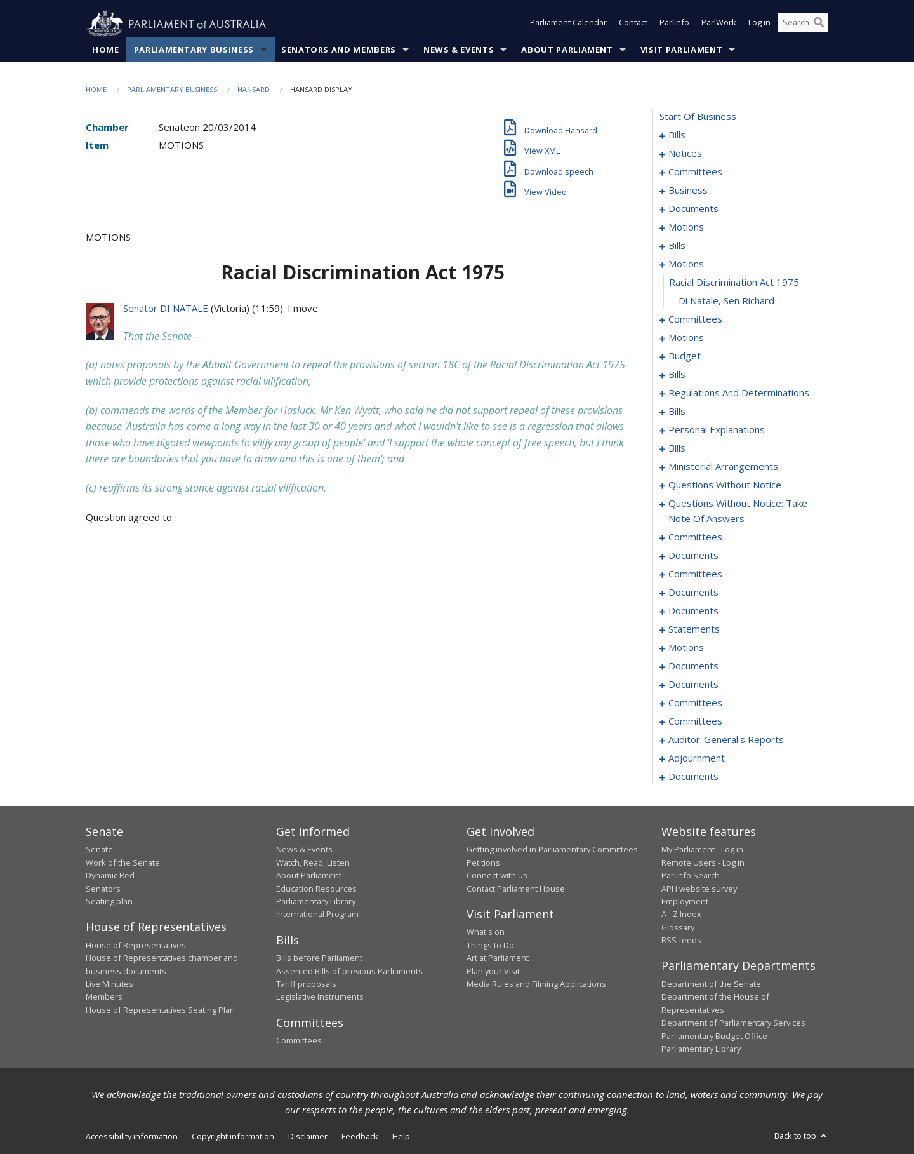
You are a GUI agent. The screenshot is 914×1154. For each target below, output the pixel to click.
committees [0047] (695, 319)
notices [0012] (685, 153)
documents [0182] (693, 666)
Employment (684, 902)
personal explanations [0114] (716, 430)
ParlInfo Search (690, 876)
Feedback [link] (359, 1137)
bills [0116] (677, 448)
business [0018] (688, 190)
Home (105, 50)
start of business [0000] (697, 117)
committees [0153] (695, 574)
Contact (633, 24)
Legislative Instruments (320, 997)
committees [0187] (695, 703)
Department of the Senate (711, 984)
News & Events (458, 50)
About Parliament (567, 50)
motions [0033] (686, 227)
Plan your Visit (493, 971)
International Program (317, 914)
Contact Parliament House (516, 888)
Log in (759, 24)
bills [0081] (677, 411)
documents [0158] (693, 592)
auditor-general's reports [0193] (726, 740)
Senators (103, 888)
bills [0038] (677, 245)
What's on (486, 932)
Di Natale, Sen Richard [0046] (726, 301)
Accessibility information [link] (132, 1137)
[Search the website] (803, 24)
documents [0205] (693, 776)
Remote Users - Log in (703, 862)
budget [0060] (684, 356)
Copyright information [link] (233, 1137)
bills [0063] (677, 374)
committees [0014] (695, 172)
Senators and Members (338, 50)
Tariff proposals (306, 984)
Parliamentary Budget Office (714, 1036)
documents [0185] (693, 684)
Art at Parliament (498, 958)
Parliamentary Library (315, 902)
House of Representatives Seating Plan (160, 1010)
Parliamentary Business (194, 50)
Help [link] (401, 1137)
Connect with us (497, 876)
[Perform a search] (818, 24)
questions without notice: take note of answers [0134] (737, 511)
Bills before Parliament (319, 958)
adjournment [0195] (696, 758)
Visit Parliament (681, 50)
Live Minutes (109, 984)
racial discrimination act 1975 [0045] (734, 282)
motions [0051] (686, 338)
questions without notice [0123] (724, 485)
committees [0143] (695, 537)
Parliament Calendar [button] (568, 24)
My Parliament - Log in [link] (702, 849)
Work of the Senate (123, 862)
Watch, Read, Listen (313, 862)
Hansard (253, 90)
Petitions (483, 862)
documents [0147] (693, 555)
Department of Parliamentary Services (733, 1023)
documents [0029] (693, 209)
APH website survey (699, 888)
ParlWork (718, 24)
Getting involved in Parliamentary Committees (552, 849)
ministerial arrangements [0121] (723, 466)
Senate (99, 849)
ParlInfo (674, 24)
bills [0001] (677, 135)
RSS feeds (681, 940)
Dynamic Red (110, 876)
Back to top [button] (801, 1136)
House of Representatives (136, 945)
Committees (299, 1041)
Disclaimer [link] (308, 1137)
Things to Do (490, 945)
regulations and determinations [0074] (738, 393)
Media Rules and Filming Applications (536, 984)
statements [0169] (694, 629)
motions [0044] (686, 264)
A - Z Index (681, 914)
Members (104, 997)
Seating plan (109, 902)
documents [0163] (693, 611)
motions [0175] (686, 647)
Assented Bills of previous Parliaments (349, 971)
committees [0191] (695, 721)
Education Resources (316, 888)
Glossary (677, 927)
